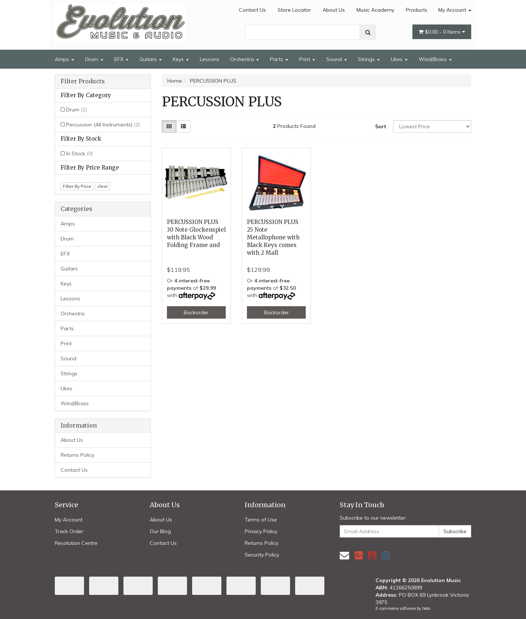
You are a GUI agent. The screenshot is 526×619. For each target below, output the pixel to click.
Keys (181, 59)
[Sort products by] (432, 126)
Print (307, 59)
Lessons (209, 59)
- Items (442, 32)
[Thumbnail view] (169, 126)
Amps (64, 59)
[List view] (183, 126)
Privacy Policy (261, 531)
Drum (94, 59)
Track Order (69, 531)
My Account (454, 10)
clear (102, 186)
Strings (369, 59)
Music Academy (375, 10)
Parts (279, 59)
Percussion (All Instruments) (103, 124)
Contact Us (252, 10)
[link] (359, 555)
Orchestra (244, 59)
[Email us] (344, 555)
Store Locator (294, 10)
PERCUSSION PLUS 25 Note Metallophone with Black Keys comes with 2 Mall (273, 237)
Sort (380, 126)
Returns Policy (77, 455)
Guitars (151, 59)
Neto (426, 608)
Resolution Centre (76, 543)
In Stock (79, 153)
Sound (336, 59)
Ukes (399, 59)
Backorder (196, 312)
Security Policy (262, 554)
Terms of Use (261, 519)
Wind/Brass (435, 59)
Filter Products (83, 81)
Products (416, 10)
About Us (334, 10)
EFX (121, 59)
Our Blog (160, 531)
